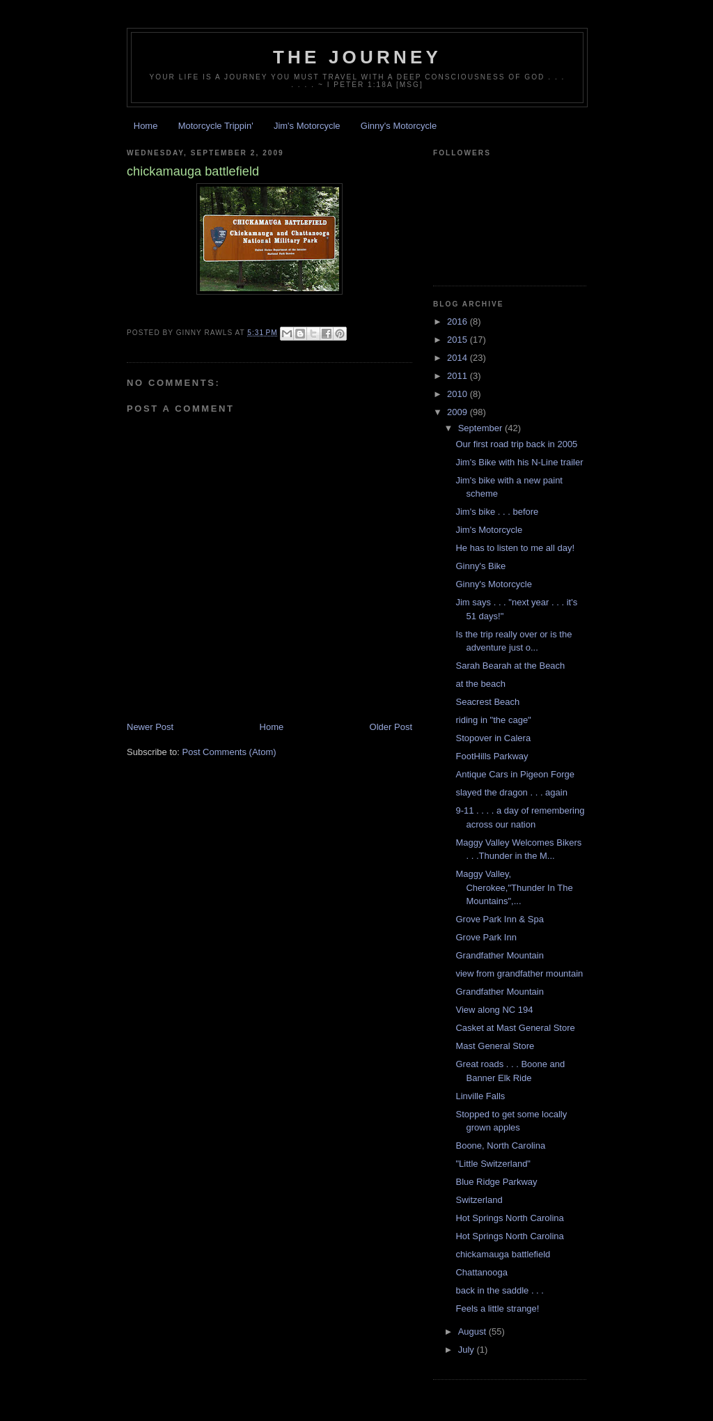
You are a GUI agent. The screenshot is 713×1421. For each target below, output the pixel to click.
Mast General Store (494, 1046)
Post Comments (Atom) (229, 752)
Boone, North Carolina (500, 1145)
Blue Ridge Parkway (496, 1182)
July (467, 1349)
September (481, 428)
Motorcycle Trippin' (215, 126)
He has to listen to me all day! (514, 548)
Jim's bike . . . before (496, 511)
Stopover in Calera (493, 738)
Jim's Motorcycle (307, 126)
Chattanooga (481, 1272)
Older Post (391, 727)
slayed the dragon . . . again (511, 792)
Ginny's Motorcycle (399, 126)
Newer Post (150, 727)
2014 (458, 357)
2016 (458, 321)
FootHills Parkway (491, 756)
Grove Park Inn (485, 937)
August (473, 1331)
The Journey (357, 57)
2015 (458, 339)
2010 (458, 394)
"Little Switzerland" (493, 1163)
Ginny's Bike (480, 566)
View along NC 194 (494, 1009)
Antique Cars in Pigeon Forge (514, 774)
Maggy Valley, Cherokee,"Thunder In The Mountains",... (513, 887)
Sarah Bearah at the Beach (510, 665)
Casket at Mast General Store (514, 1028)
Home (146, 126)
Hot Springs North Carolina (509, 1218)
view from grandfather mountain (519, 973)
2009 (458, 412)
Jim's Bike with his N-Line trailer (519, 462)
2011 (458, 376)
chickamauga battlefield (502, 1254)
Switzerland (478, 1200)
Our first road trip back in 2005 (516, 444)
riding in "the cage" (493, 720)
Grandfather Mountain (499, 955)
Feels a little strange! (497, 1308)
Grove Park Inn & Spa (499, 919)
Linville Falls (480, 1096)
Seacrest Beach (487, 702)
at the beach (480, 683)
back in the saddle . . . (499, 1290)
